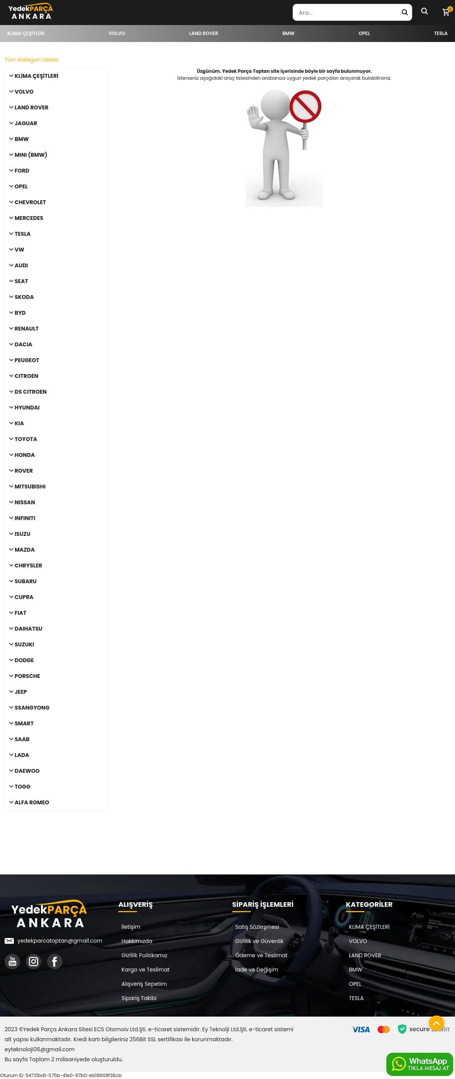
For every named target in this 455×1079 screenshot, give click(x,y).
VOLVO (358, 941)
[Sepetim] (445, 12)
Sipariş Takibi (139, 998)
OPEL (355, 984)
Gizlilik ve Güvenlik (259, 941)
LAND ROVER (365, 955)
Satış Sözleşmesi (257, 927)
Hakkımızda (136, 941)
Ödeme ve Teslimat (261, 955)
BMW (355, 969)
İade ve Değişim (256, 969)
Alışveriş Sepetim (144, 984)
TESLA (356, 998)
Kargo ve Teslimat (145, 969)
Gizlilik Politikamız (144, 955)
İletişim (130, 927)
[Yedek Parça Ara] (404, 12)
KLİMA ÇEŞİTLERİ (369, 927)
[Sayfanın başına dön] (434, 1021)
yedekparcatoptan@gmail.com (59, 941)
